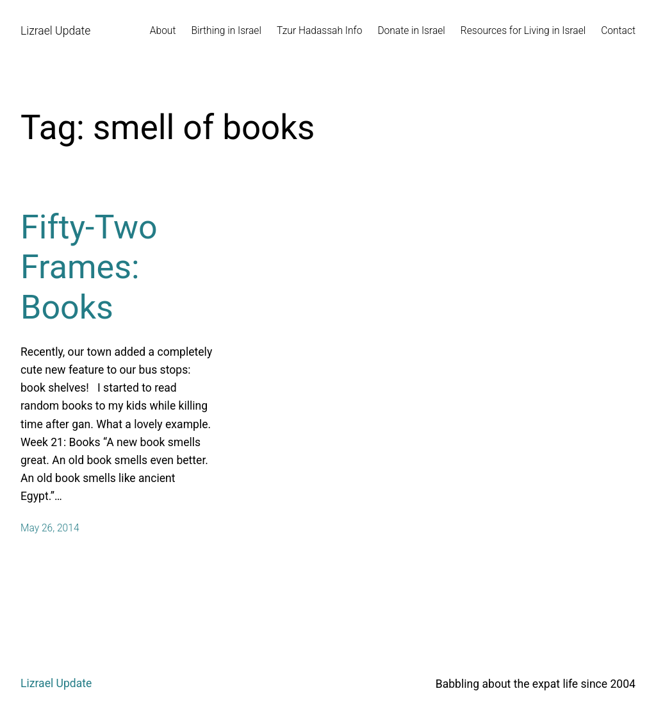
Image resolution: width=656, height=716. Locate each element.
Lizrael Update (55, 30)
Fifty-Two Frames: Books (89, 267)
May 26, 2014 (49, 528)
